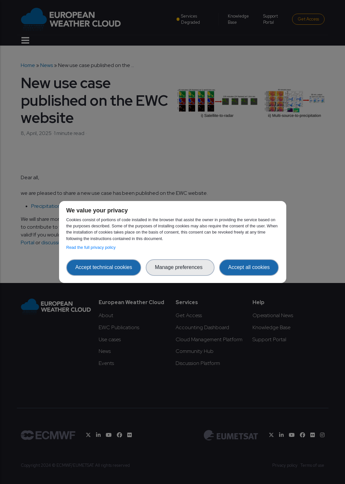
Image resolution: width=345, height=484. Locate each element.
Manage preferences (180, 267)
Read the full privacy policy (92, 247)
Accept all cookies (249, 267)
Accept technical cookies (103, 267)
